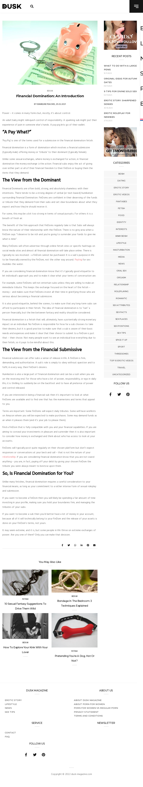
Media (121, 257)
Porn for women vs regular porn (96, 708)
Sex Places (121, 319)
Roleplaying (121, 291)
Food (121, 215)
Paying (78, 260)
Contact (10, 732)
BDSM (121, 174)
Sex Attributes (121, 305)
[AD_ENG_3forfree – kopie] (121, 156)
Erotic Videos (121, 194)
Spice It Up (121, 340)
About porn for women (89, 704)
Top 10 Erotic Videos (121, 360)
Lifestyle (121, 243)
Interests (121, 229)
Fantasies (121, 201)
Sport (121, 347)
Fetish (121, 208)
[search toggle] (32, 6)
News (121, 263)
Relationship (121, 284)
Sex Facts (121, 312)
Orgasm (121, 277)
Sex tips (121, 333)
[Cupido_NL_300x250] (121, 49)
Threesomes (121, 354)
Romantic (121, 298)
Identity (121, 222)
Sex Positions (121, 326)
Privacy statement (86, 712)
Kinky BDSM (121, 236)
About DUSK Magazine (88, 700)
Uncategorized (121, 374)
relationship (9, 457)
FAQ (7, 736)
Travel (121, 367)
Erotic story (121, 187)
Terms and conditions (88, 715)
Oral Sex (121, 270)
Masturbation (121, 250)
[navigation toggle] (136, 6)
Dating (121, 180)
